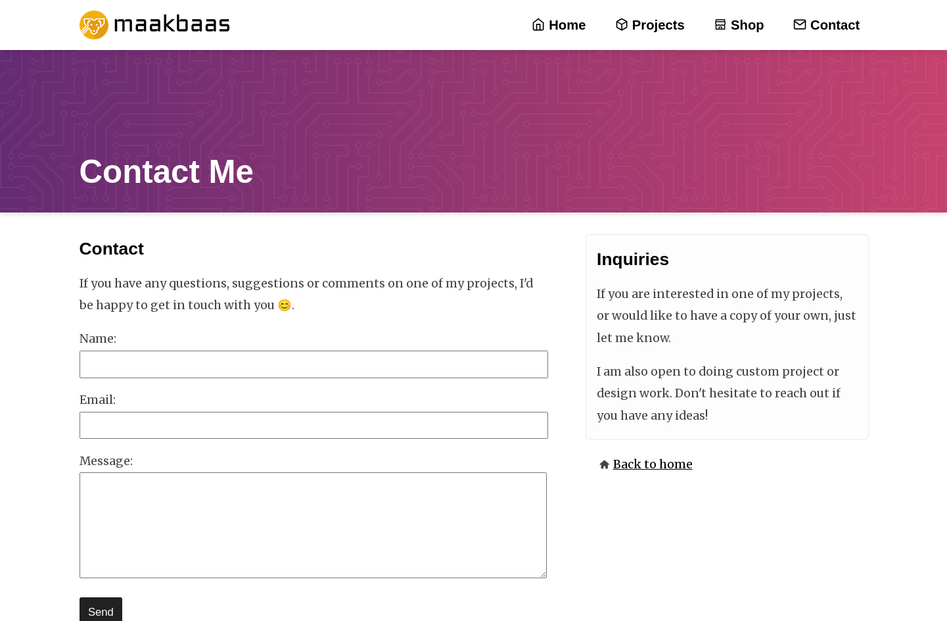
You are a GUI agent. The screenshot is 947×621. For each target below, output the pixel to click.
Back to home (653, 464)
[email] (314, 425)
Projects (650, 26)
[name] (314, 364)
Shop (739, 26)
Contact (826, 26)
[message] (313, 525)
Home (559, 26)
